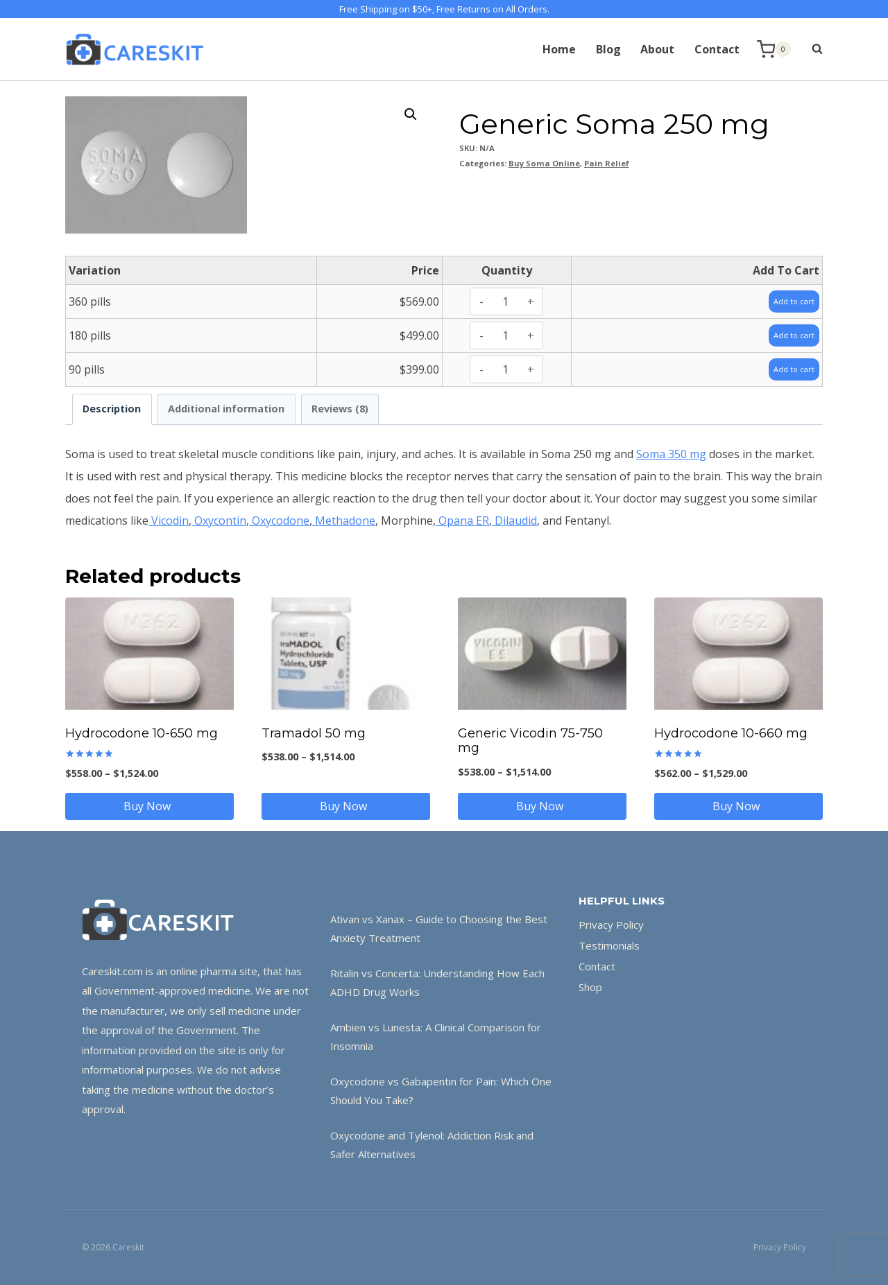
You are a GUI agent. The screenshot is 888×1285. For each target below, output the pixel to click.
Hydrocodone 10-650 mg (141, 733)
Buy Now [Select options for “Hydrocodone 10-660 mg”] (738, 806)
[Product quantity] (505, 301)
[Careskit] (134, 49)
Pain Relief (606, 163)
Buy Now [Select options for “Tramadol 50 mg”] (346, 806)
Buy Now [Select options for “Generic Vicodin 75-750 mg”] (542, 806)
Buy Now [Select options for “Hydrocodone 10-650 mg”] (149, 806)
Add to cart (787, 300)
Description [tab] (112, 408)
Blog (608, 49)
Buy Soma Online (544, 163)
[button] (410, 114)
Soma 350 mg (671, 454)
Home (559, 49)
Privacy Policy (611, 925)
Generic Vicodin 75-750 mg (530, 741)
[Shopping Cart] (774, 49)
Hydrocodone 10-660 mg (731, 733)
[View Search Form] (810, 49)
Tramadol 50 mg (314, 733)
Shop (590, 987)
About (657, 49)
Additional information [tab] (226, 408)
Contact (717, 49)
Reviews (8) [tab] (339, 408)
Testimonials (609, 945)
